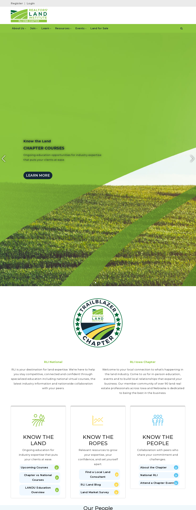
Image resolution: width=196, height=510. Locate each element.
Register (17, 3)
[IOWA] (29, 15)
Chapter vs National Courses (41, 477)
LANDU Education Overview (42, 490)
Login (31, 3)
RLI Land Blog (100, 484)
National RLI (159, 475)
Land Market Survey (100, 492)
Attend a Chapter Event (159, 483)
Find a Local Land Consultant (102, 474)
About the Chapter (159, 467)
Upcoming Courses (40, 467)
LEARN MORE (38, 175)
